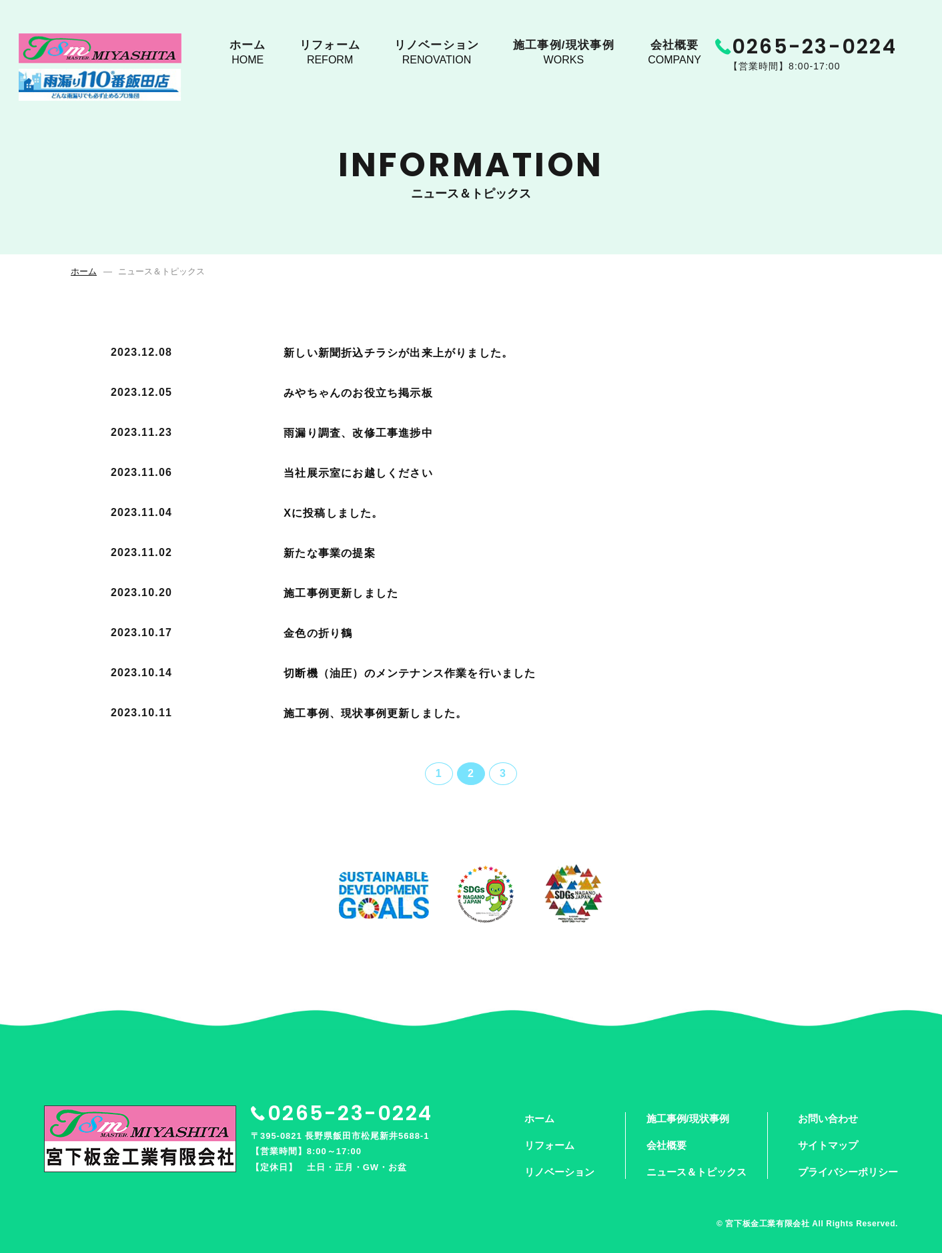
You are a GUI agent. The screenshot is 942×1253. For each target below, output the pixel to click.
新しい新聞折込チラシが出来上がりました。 (398, 352)
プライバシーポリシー (848, 1172)
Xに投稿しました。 (333, 513)
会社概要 (676, 54)
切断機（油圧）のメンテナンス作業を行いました (410, 673)
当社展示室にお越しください (358, 473)
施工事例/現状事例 (567, 54)
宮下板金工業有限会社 (767, 1223)
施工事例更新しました (341, 593)
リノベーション (439, 54)
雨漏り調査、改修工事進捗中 (358, 433)
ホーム (247, 54)
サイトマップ (828, 1145)
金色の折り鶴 (318, 633)
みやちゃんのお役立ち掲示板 (358, 393)
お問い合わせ (828, 1118)
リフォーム (331, 54)
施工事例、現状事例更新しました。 (375, 713)
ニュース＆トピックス (696, 1172)
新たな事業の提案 (330, 553)
